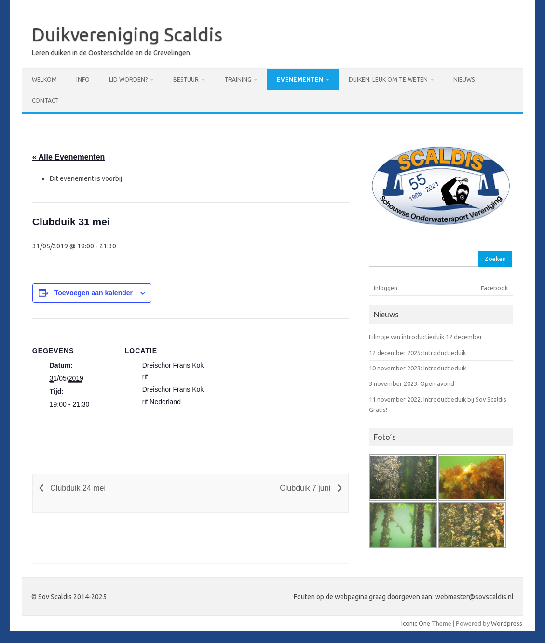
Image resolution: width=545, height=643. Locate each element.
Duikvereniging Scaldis (127, 34)
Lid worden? (128, 79)
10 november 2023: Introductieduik (417, 368)
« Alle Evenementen (68, 157)
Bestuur (186, 79)
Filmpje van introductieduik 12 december (425, 336)
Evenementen (300, 79)
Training (237, 79)
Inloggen (385, 288)
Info (83, 79)
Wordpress (506, 623)
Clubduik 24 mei (77, 488)
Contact (45, 100)
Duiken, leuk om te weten (388, 79)
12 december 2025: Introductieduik (417, 352)
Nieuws (464, 79)
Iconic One (415, 623)
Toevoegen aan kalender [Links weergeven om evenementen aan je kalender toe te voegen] (93, 293)
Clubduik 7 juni (306, 488)
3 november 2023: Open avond (411, 383)
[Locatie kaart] (268, 385)
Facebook (494, 288)
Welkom (44, 79)
